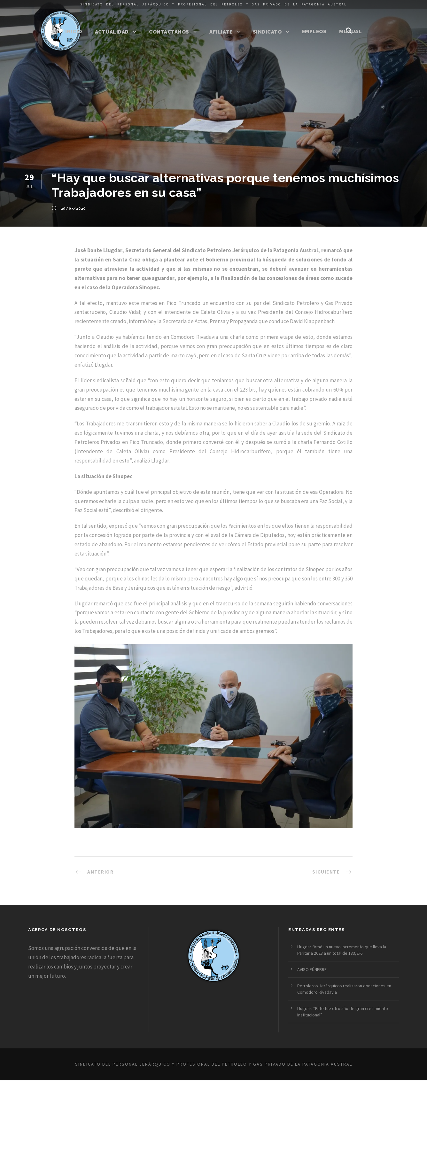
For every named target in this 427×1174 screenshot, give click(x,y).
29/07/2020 (73, 208)
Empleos (314, 32)
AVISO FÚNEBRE (312, 969)
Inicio (73, 32)
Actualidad (112, 32)
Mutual (350, 32)
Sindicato (267, 32)
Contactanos (169, 32)
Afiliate (220, 32)
